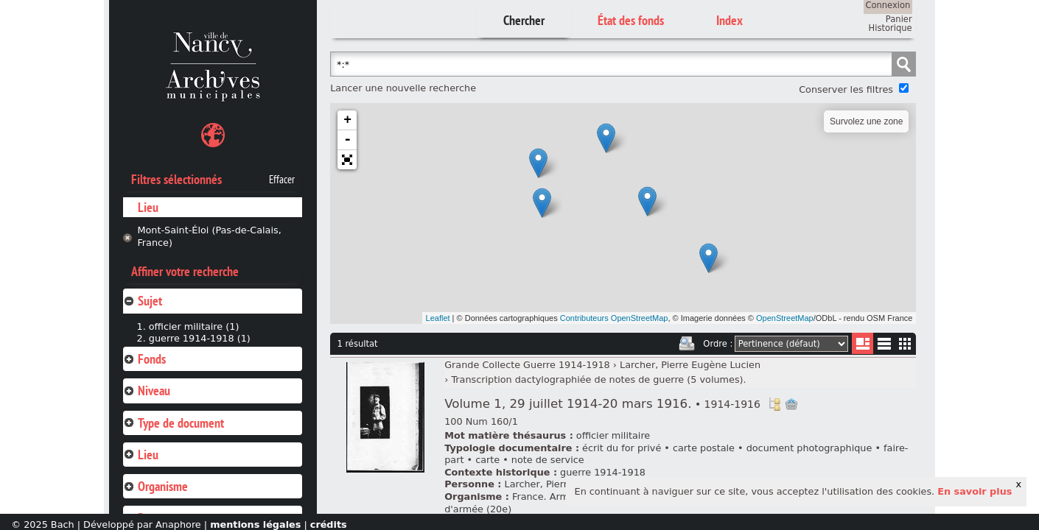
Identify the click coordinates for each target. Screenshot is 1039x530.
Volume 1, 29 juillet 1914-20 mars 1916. (602, 404)
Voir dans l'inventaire (774, 404)
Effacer (282, 179)
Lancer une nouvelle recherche (403, 87)
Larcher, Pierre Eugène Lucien (690, 364)
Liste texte (884, 346)
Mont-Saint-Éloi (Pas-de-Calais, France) (209, 236)
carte (487, 459)
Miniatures (905, 343)
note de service (547, 459)
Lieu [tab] (140, 454)
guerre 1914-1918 (603, 472)
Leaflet (438, 318)
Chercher (524, 20)
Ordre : (717, 344)
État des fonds (631, 20)
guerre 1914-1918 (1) (200, 338)
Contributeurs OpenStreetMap (614, 318)
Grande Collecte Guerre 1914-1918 (527, 364)
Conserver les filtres (846, 89)
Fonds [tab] (144, 358)
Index (729, 20)
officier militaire (613, 435)
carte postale (704, 447)
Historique (890, 28)
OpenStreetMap (785, 318)
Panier (899, 19)
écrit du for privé (621, 447)
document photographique (809, 447)
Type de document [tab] (173, 422)
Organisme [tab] (155, 486)
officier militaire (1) (194, 326)
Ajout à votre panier (791, 404)
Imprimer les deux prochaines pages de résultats (687, 344)
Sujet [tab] (142, 300)
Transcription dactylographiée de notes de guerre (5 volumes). (598, 379)
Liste (862, 343)
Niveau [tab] (146, 390)
